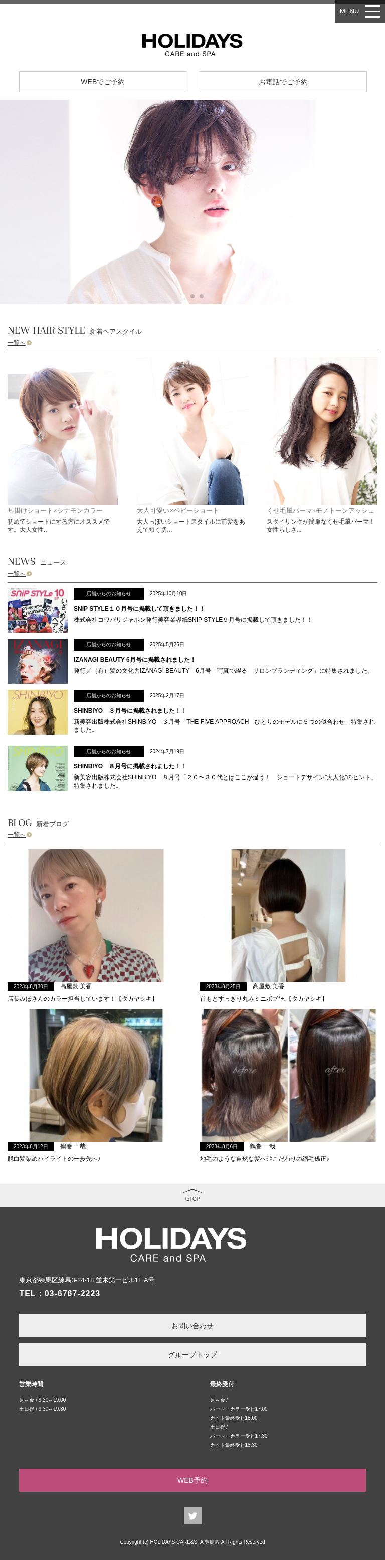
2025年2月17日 (167, 695)
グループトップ (192, 1355)
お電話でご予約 (283, 82)
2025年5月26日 (167, 644)
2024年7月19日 (167, 751)
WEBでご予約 (103, 82)
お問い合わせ (192, 1326)
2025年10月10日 (168, 593)
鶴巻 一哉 (73, 1146)
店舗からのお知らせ (108, 593)
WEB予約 (192, 1480)
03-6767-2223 (73, 1293)
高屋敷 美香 (76, 986)
